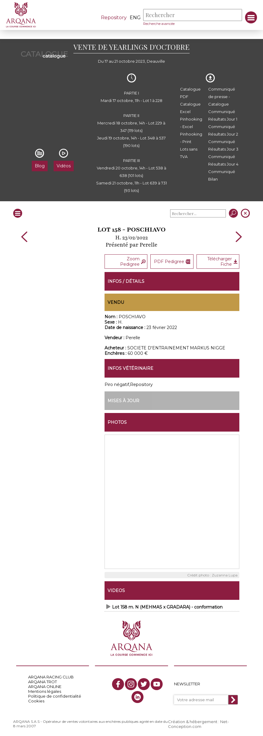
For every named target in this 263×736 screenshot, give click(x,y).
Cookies (36, 701)
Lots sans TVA (188, 153)
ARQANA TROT (42, 681)
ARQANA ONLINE (44, 686)
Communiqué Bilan (221, 175)
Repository (114, 17)
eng (135, 17)
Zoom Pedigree (133, 261)
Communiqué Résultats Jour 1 (222, 115)
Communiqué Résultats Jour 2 (223, 130)
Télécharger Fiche (222, 261)
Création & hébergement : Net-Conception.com (198, 724)
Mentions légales (44, 691)
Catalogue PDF (190, 93)
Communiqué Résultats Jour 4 (223, 160)
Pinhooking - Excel (191, 123)
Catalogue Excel (190, 108)
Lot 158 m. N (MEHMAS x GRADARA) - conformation (167, 606)
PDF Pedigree (172, 261)
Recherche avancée (159, 24)
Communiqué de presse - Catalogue (221, 96)
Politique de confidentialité (54, 696)
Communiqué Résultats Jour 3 (223, 145)
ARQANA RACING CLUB (51, 677)
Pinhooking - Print (191, 138)
